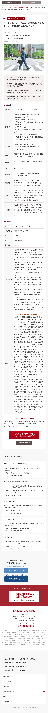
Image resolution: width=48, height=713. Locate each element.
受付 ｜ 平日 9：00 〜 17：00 (26, 626)
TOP (2, 7)
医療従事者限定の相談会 (17, 571)
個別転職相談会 (16, 664)
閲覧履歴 (32, 2)
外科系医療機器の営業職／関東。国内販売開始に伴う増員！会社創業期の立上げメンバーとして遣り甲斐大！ (23, 543)
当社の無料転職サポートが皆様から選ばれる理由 (20, 660)
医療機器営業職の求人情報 (21, 7)
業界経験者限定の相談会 (17, 579)
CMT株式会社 (8, 538)
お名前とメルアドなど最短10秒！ (26, 434)
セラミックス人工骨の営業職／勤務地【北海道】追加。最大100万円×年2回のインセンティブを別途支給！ (23, 487)
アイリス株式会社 (9, 502)
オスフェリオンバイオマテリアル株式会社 (17, 464)
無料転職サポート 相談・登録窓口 (15, 671)
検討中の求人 (12, 2)
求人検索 (8, 7)
